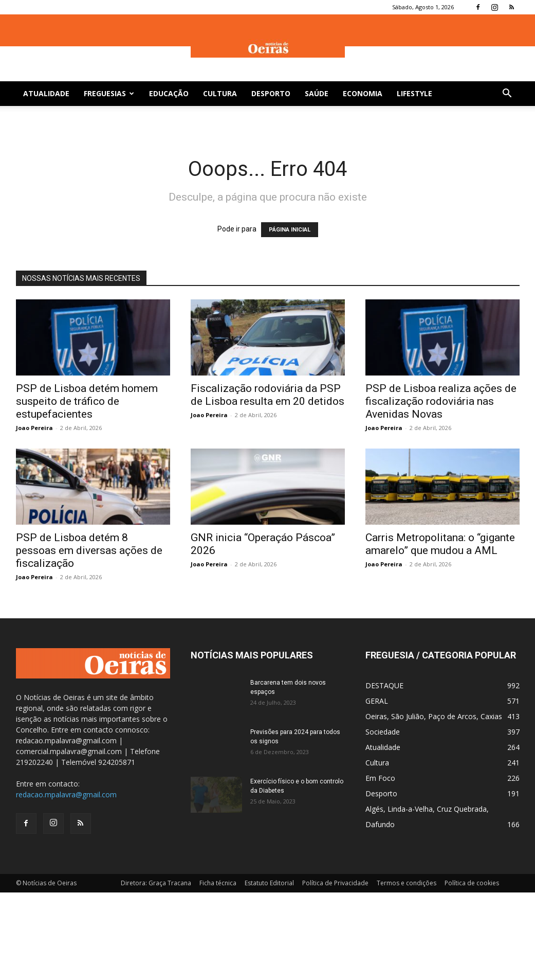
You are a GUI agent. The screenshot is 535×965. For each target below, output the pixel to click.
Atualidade (46, 93)
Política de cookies (472, 883)
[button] (507, 94)
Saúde (316, 93)
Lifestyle (414, 93)
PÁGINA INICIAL (289, 229)
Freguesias (109, 93)
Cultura (220, 93)
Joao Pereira (34, 428)
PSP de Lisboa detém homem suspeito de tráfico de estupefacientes (87, 401)
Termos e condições (406, 883)
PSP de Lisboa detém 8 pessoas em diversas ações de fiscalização (89, 550)
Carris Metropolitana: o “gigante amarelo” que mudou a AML (440, 544)
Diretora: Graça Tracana (156, 883)
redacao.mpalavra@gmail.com (66, 794)
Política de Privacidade (335, 883)
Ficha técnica (217, 883)
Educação (169, 93)
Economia (362, 93)
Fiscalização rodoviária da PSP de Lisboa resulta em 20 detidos (267, 394)
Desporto (270, 93)
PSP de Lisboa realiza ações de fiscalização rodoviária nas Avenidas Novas (440, 401)
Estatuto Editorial (269, 883)
